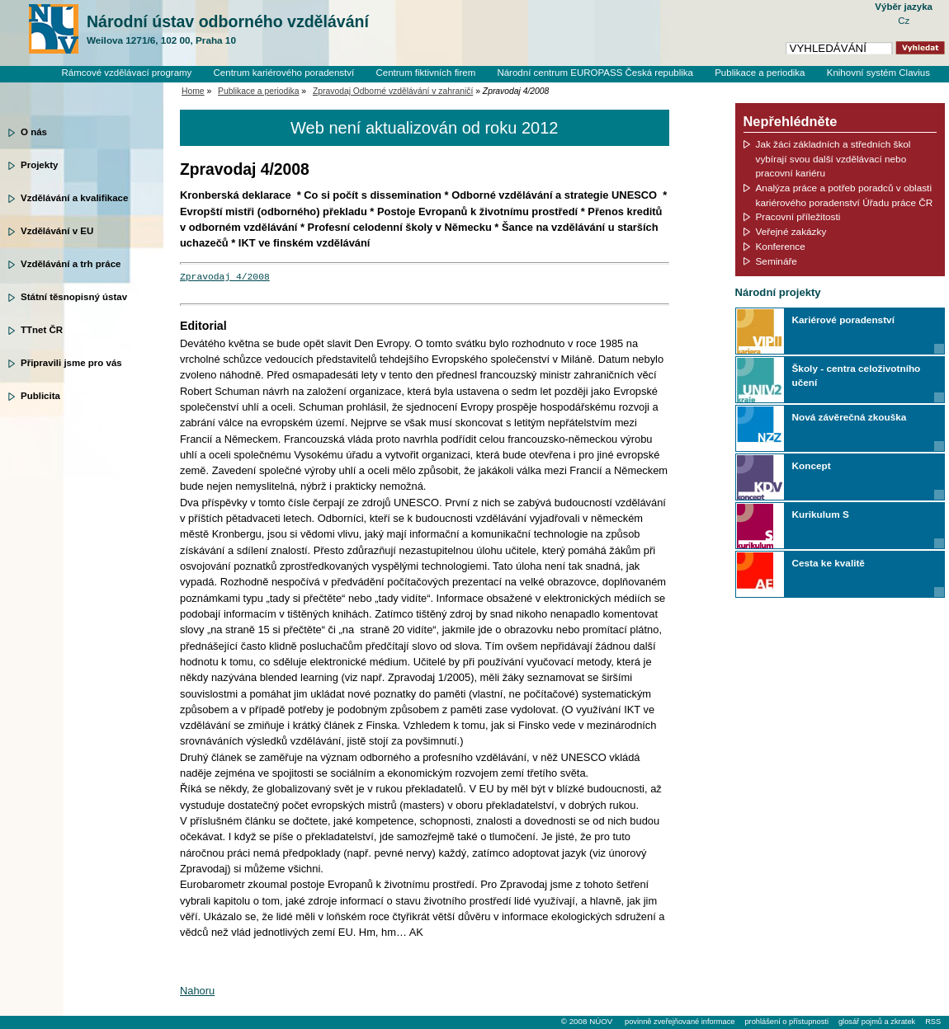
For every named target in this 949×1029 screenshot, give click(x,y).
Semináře (776, 261)
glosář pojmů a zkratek (876, 1021)
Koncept (811, 465)
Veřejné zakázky (791, 231)
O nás (34, 132)
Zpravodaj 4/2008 (225, 277)
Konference (780, 246)
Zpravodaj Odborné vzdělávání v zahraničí (393, 91)
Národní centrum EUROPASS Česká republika (595, 73)
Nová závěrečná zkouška (849, 416)
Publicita (40, 396)
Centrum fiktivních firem (425, 73)
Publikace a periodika (760, 73)
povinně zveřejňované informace (679, 1021)
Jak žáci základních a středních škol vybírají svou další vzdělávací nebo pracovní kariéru (833, 158)
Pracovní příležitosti (798, 216)
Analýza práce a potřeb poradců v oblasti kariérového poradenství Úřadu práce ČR (844, 195)
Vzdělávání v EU (57, 231)
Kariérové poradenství (843, 319)
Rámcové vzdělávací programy (126, 73)
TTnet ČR (42, 330)
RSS (933, 1021)
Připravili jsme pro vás (71, 363)
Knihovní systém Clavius (878, 73)
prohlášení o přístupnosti (786, 1021)
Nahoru (197, 990)
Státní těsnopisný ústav (74, 297)
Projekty (39, 165)
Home (193, 91)
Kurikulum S (820, 514)
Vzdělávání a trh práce (70, 264)
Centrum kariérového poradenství (284, 73)
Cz (903, 21)
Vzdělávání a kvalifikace (74, 198)
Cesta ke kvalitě (828, 562)
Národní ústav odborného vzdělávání (228, 29)
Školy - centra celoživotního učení (856, 375)
